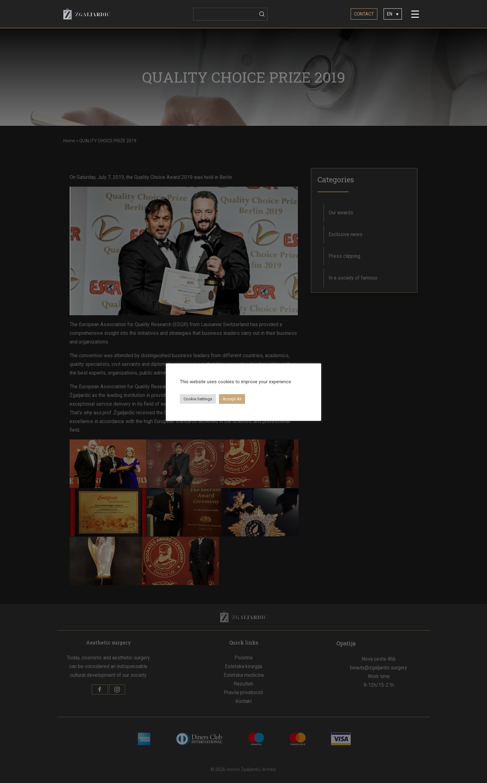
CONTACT (364, 13)
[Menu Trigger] (415, 14)
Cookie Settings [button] (198, 399)
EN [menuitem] (389, 14)
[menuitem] (393, 13)
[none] (393, 13)
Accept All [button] (232, 399)
